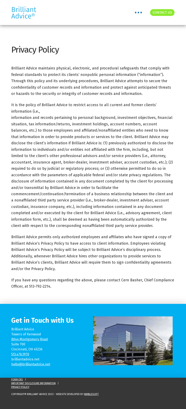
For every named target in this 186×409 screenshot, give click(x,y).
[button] (138, 12)
